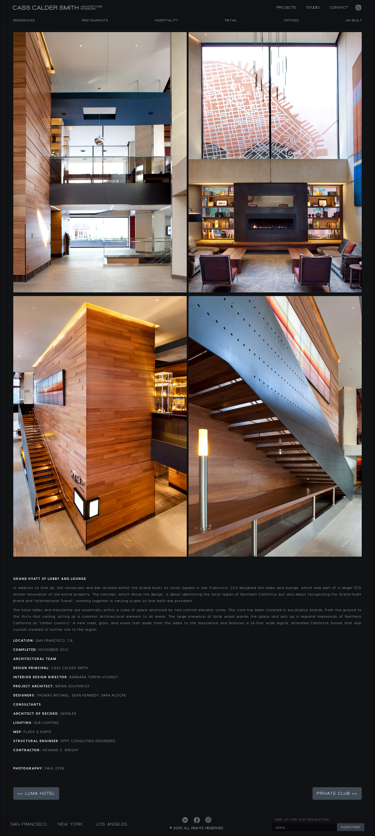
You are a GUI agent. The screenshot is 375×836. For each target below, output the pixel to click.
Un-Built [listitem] (354, 20)
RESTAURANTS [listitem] (95, 20)
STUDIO (313, 7)
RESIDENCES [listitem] (24, 20)
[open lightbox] (100, 162)
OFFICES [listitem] (291, 20)
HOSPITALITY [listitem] (166, 20)
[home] (85, 8)
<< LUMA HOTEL (36, 793)
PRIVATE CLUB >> (337, 793)
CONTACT (339, 7)
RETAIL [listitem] (231, 20)
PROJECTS (286, 7)
